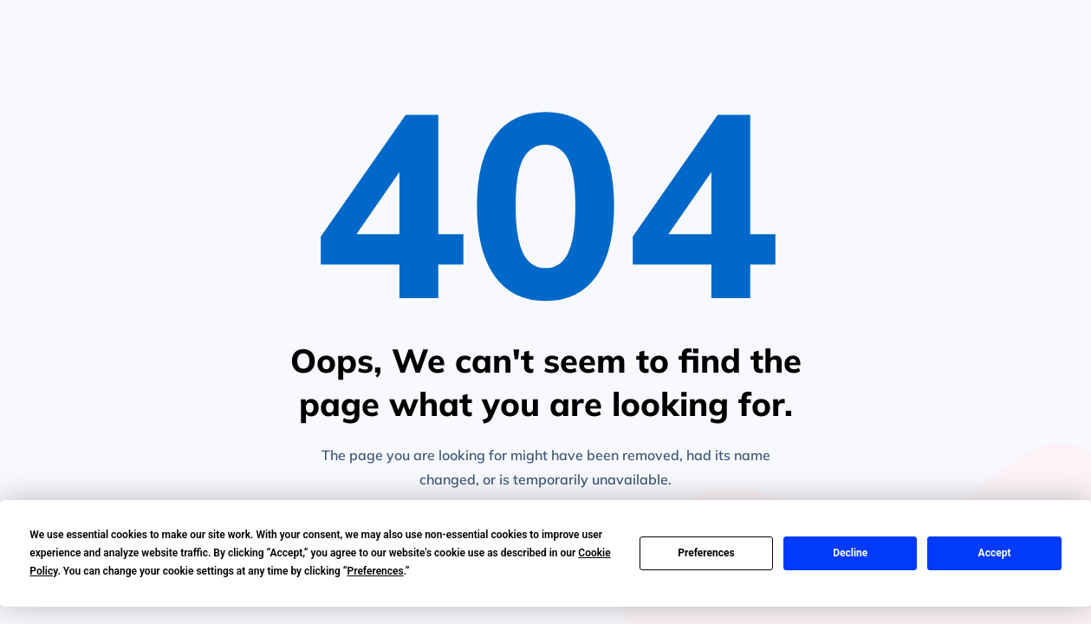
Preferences (706, 553)
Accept (994, 553)
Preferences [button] (375, 571)
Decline (850, 553)
